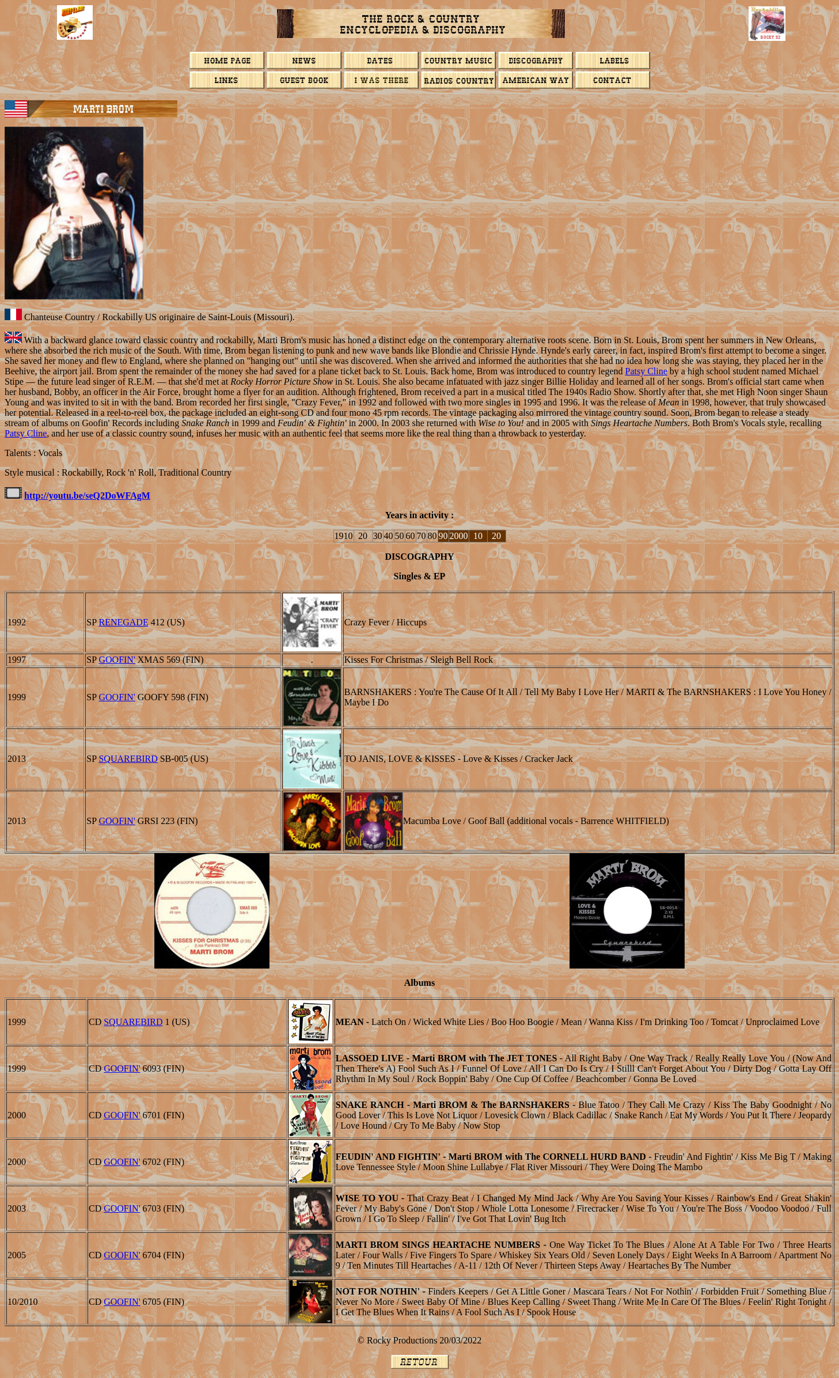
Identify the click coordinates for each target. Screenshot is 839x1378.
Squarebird (127, 759)
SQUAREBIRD (133, 1022)
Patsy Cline (646, 371)
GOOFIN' (116, 660)
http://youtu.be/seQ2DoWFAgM (87, 495)
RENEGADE (123, 622)
